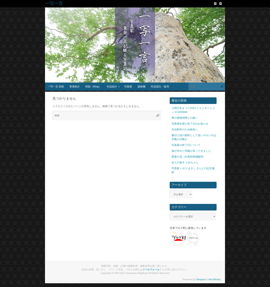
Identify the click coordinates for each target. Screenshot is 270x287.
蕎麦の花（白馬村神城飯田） (189, 156)
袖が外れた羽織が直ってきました (191, 151)
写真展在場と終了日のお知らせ (190, 123)
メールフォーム (150, 269)
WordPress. (214, 279)
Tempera (201, 279)
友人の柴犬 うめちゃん (185, 162)
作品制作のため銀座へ (185, 129)
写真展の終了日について (186, 145)
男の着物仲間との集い (185, 117)
